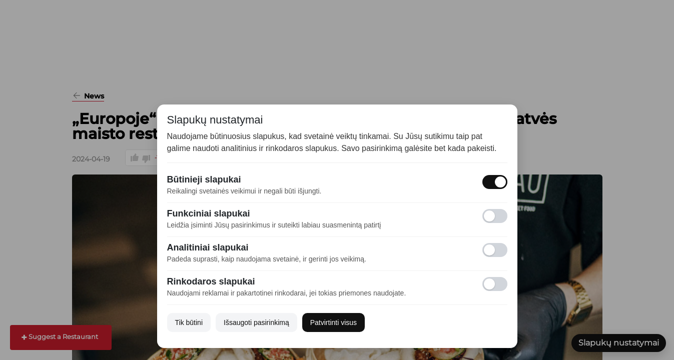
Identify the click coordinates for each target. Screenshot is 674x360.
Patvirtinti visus (333, 322)
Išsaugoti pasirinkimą (256, 322)
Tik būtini (189, 322)
